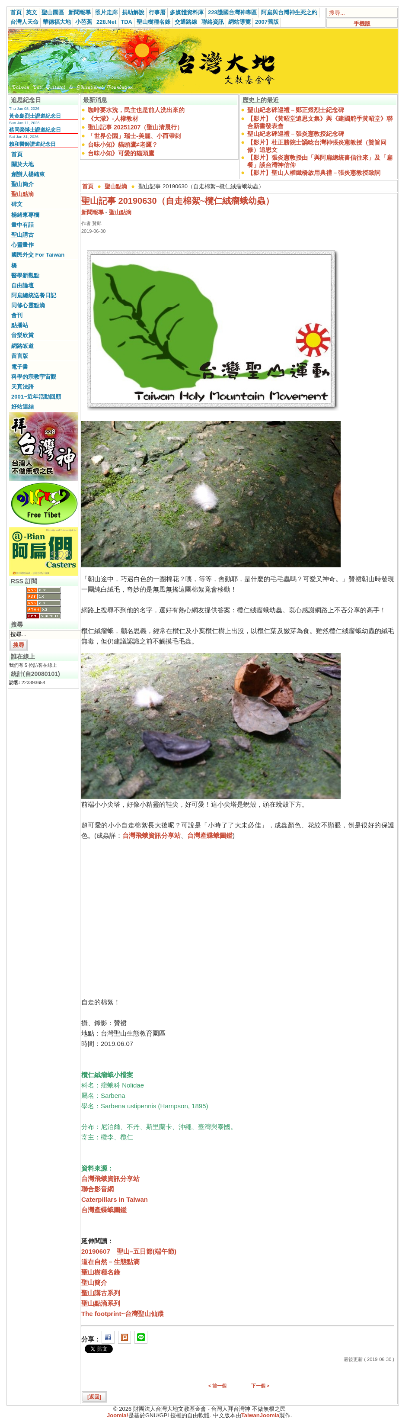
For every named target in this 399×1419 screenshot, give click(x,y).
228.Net (106, 22)
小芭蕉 (83, 22)
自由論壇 (22, 285)
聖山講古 (22, 235)
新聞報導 (79, 12)
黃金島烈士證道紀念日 (35, 116)
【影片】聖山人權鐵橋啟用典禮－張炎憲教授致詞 (313, 172)
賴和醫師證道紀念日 (32, 144)
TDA (126, 22)
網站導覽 (239, 22)
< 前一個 (217, 1385)
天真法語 (22, 386)
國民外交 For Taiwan (37, 254)
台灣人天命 (24, 22)
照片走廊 (106, 12)
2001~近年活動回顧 (36, 396)
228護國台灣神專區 (232, 12)
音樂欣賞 (22, 335)
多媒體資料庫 (187, 12)
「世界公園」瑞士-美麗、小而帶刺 (134, 135)
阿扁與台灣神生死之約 (289, 12)
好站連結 (22, 406)
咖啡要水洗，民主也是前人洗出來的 (136, 109)
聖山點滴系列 (100, 1303)
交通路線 (186, 22)
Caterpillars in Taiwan (114, 1199)
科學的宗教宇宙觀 (33, 376)
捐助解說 (133, 12)
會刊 (16, 315)
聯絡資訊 (212, 22)
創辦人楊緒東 (28, 174)
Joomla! (117, 1415)
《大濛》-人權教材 (113, 118)
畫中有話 (22, 225)
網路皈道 (22, 346)
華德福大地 (57, 22)
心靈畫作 (22, 244)
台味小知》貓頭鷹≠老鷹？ (123, 144)
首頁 (16, 12)
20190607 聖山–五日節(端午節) (128, 1251)
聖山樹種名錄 (153, 22)
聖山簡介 (22, 184)
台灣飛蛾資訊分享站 (151, 835)
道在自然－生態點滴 (110, 1261)
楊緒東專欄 (25, 215)
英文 (31, 12)
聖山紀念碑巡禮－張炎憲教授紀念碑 (295, 133)
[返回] (94, 1397)
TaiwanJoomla (260, 1415)
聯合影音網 (97, 1189)
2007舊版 (267, 22)
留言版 (19, 356)
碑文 (16, 204)
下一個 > (260, 1385)
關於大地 (22, 164)
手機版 (362, 23)
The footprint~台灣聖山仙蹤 (122, 1313)
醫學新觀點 (25, 275)
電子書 (19, 367)
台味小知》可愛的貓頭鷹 (121, 153)
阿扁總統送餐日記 (33, 295)
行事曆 (157, 12)
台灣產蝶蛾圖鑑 (210, 835)
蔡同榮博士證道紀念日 (35, 130)
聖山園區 (52, 12)
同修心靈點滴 (28, 305)
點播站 (19, 325)
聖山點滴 (22, 194)
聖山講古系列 (100, 1293)
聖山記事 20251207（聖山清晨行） (135, 127)
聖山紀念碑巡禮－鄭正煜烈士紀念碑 (295, 109)
